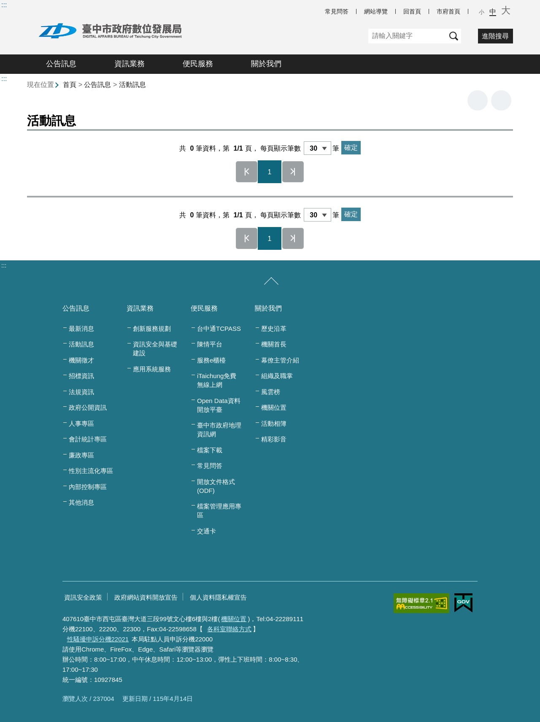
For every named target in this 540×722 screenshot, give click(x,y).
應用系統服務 (152, 369)
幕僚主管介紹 (280, 360)
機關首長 (273, 344)
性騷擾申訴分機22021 (98, 639)
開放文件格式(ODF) (216, 486)
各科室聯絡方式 (229, 629)
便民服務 (198, 63)
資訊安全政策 (83, 597)
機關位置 (273, 407)
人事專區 (81, 423)
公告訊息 (61, 63)
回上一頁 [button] (501, 100)
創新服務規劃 (152, 328)
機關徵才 (81, 360)
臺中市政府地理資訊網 (219, 430)
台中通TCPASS (219, 328)
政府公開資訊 (88, 407)
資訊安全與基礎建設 (155, 349)
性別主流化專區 (91, 470)
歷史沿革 (273, 328)
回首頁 (412, 11)
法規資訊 (81, 391)
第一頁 (246, 172)
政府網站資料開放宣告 (146, 597)
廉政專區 (81, 455)
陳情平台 (209, 344)
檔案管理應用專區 (219, 511)
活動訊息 (132, 84)
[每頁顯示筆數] (317, 148)
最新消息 (81, 328)
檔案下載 (209, 450)
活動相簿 (273, 423)
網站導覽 (376, 11)
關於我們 (266, 63)
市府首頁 (448, 11)
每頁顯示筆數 (280, 148)
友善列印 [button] (477, 100)
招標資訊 (81, 375)
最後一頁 (293, 172)
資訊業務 (129, 63)
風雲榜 (270, 391)
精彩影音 (273, 439)
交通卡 (206, 531)
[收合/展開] (271, 281)
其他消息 (81, 502)
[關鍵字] (407, 36)
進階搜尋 (495, 36)
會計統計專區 (88, 439)
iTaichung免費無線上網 (216, 380)
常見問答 (336, 11)
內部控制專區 (88, 486)
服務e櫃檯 (211, 360)
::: (4, 4)
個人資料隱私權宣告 (218, 597)
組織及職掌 (277, 375)
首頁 (69, 84)
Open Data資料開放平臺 (218, 405)
